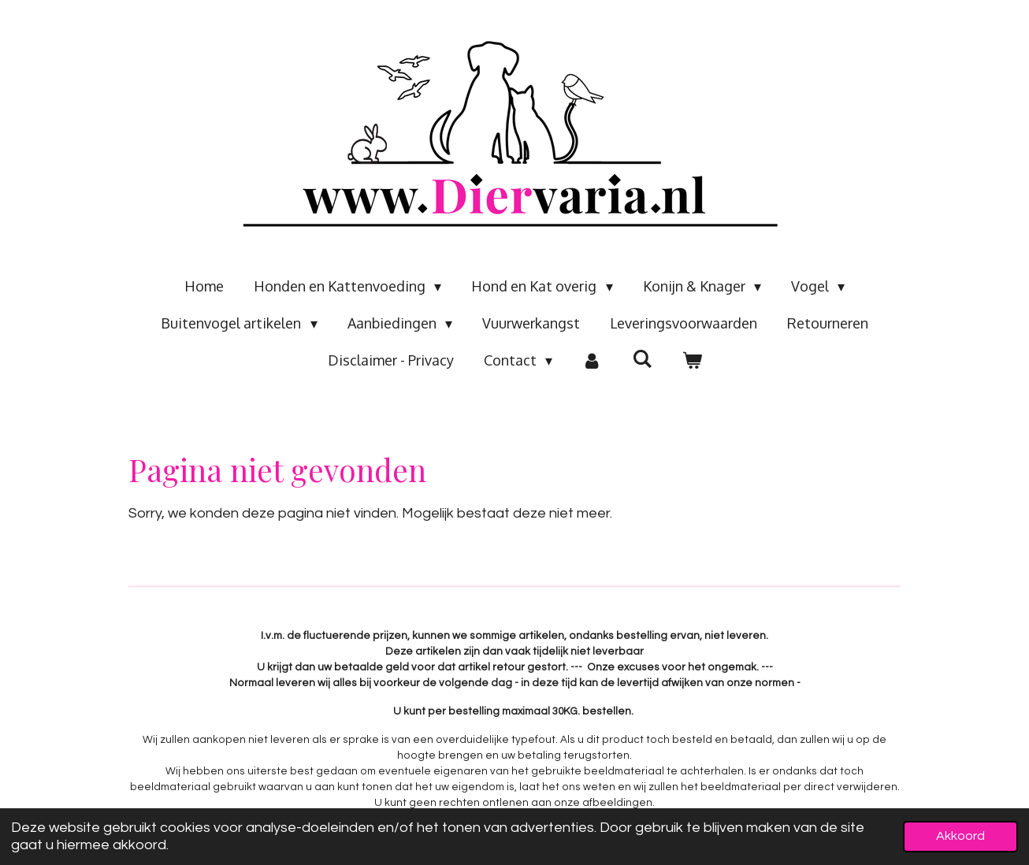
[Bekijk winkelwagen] (691, 360)
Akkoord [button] (960, 836)
